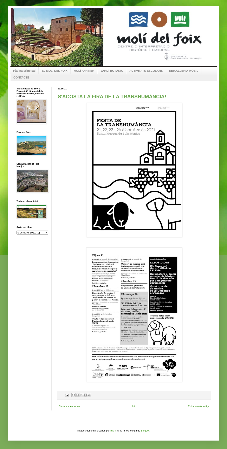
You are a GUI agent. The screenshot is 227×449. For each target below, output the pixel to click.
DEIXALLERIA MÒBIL (183, 70)
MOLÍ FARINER (84, 70)
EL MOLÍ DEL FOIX (54, 70)
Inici (134, 406)
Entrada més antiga (198, 406)
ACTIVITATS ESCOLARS (146, 70)
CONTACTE (21, 77)
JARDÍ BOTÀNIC (111, 70)
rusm (113, 430)
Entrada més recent (69, 406)
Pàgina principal (24, 70)
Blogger (145, 430)
